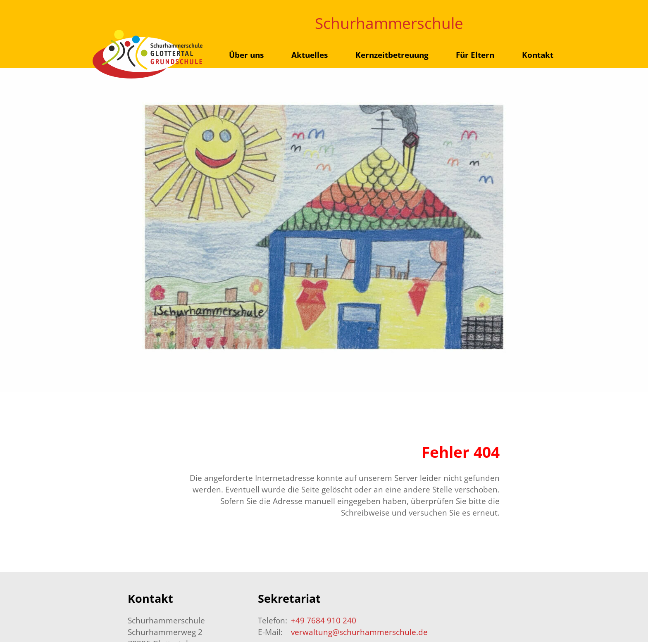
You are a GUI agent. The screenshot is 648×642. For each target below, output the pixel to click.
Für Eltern (475, 55)
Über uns (246, 55)
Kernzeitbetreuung (392, 55)
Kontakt (537, 55)
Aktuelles (309, 55)
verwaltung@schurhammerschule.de (359, 632)
